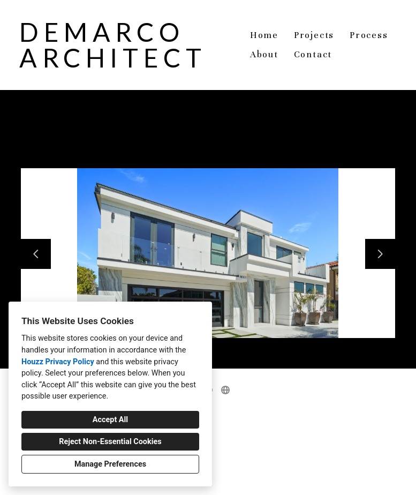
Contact (313, 54)
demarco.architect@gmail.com (214, 448)
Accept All (110, 419)
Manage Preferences (110, 464)
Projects (314, 35)
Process (369, 35)
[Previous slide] (36, 254)
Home (264, 35)
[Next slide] (380, 254)
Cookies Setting (232, 478)
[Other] (225, 390)
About (264, 54)
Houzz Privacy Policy (57, 361)
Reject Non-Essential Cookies (110, 441)
